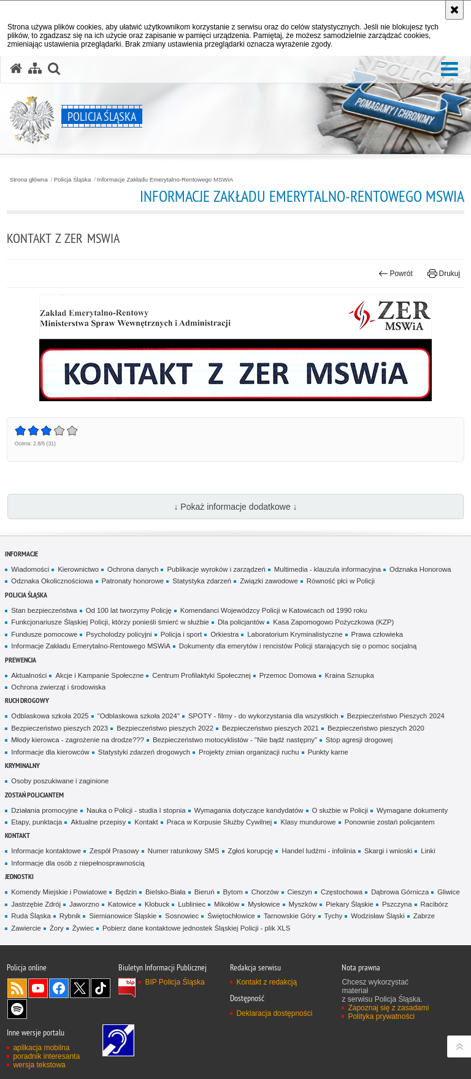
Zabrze (424, 916)
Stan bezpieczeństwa (44, 610)
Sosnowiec (182, 916)
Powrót (395, 273)
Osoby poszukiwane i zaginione (60, 781)
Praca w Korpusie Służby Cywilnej (219, 822)
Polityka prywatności (381, 1016)
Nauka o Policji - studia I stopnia (136, 810)
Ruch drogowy (27, 700)
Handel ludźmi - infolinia (318, 850)
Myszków (303, 904)
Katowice (122, 904)
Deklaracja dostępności (274, 1013)
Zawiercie (26, 928)
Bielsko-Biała (165, 892)
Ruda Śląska (30, 916)
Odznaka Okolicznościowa (52, 581)
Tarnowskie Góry (290, 916)
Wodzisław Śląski (378, 916)
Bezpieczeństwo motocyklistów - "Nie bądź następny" (235, 739)
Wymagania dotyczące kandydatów (249, 810)
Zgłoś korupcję (251, 850)
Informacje (21, 553)
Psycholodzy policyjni (118, 634)
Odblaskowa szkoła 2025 (49, 716)
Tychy (333, 916)
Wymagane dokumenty (412, 810)
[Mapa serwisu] (35, 68)
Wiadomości (30, 569)
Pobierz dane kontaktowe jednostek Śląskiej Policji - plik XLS (196, 928)
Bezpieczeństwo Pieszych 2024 (396, 716)
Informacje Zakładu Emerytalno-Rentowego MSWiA (165, 180)
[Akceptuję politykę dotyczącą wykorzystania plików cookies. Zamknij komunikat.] (454, 10)
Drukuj (443, 273)
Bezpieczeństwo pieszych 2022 (165, 728)
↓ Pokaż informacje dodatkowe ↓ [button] (235, 507)
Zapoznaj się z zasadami (388, 1008)
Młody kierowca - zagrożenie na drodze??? (77, 739)
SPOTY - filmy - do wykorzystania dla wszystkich (263, 716)
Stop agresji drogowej (359, 739)
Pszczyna (397, 904)
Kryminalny (22, 765)
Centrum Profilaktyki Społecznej (201, 675)
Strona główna (29, 180)
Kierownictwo (78, 569)
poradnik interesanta (46, 1056)
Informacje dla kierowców (50, 752)
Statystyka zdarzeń (201, 581)
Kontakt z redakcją (266, 982)
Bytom (233, 892)
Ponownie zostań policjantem (390, 822)
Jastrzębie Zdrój (36, 904)
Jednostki (19, 876)
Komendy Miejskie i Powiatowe (59, 892)
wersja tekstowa (39, 1065)
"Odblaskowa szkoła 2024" (139, 716)
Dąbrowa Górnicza (400, 892)
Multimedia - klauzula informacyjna (327, 569)
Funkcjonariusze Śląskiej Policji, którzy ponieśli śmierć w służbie (110, 622)
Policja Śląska (72, 180)
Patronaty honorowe (133, 581)
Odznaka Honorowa (420, 569)
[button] (449, 69)
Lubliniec (191, 904)
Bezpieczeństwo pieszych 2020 (375, 728)
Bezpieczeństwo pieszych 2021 (270, 728)
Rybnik (70, 916)
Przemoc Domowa (287, 675)
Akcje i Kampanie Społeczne (99, 675)
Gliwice (448, 892)
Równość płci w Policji (341, 581)
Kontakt (146, 822)
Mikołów (226, 904)
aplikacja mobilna (41, 1047)
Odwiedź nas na (38, 988)
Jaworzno (84, 904)
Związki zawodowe (269, 581)
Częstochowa (341, 892)
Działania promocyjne (44, 810)
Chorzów (265, 892)
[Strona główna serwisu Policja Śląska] (16, 68)
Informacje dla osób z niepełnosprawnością (77, 863)
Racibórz (434, 904)
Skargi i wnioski (388, 850)
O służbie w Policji (340, 810)
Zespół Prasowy (114, 850)
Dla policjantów (241, 622)
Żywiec (83, 928)
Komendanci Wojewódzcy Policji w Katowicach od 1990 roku (273, 610)
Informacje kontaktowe (46, 850)
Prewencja (20, 659)
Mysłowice (264, 904)
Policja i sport (181, 634)
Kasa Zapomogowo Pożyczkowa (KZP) (333, 622)
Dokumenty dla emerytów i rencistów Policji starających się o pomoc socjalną (298, 646)
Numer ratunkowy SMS (184, 850)
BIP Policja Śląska (174, 982)
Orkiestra (224, 634)
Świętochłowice (231, 916)
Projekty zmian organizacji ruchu (249, 752)
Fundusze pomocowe (44, 634)
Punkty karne (328, 752)
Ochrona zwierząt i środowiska (58, 687)
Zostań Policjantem (34, 794)
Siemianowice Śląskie (122, 916)
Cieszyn (300, 892)
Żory (57, 928)
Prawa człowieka (377, 634)
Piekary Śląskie (349, 904)
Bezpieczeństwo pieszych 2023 (59, 728)
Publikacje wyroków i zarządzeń (216, 569)
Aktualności (29, 675)
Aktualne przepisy (98, 822)
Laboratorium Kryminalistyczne (294, 634)
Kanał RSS (17, 988)
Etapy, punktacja (36, 822)
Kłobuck (157, 904)
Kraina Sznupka (349, 675)
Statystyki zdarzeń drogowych (144, 752)
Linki (428, 850)
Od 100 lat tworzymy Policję (129, 610)
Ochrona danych (132, 569)
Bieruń (204, 892)
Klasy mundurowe (307, 822)
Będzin (126, 892)
